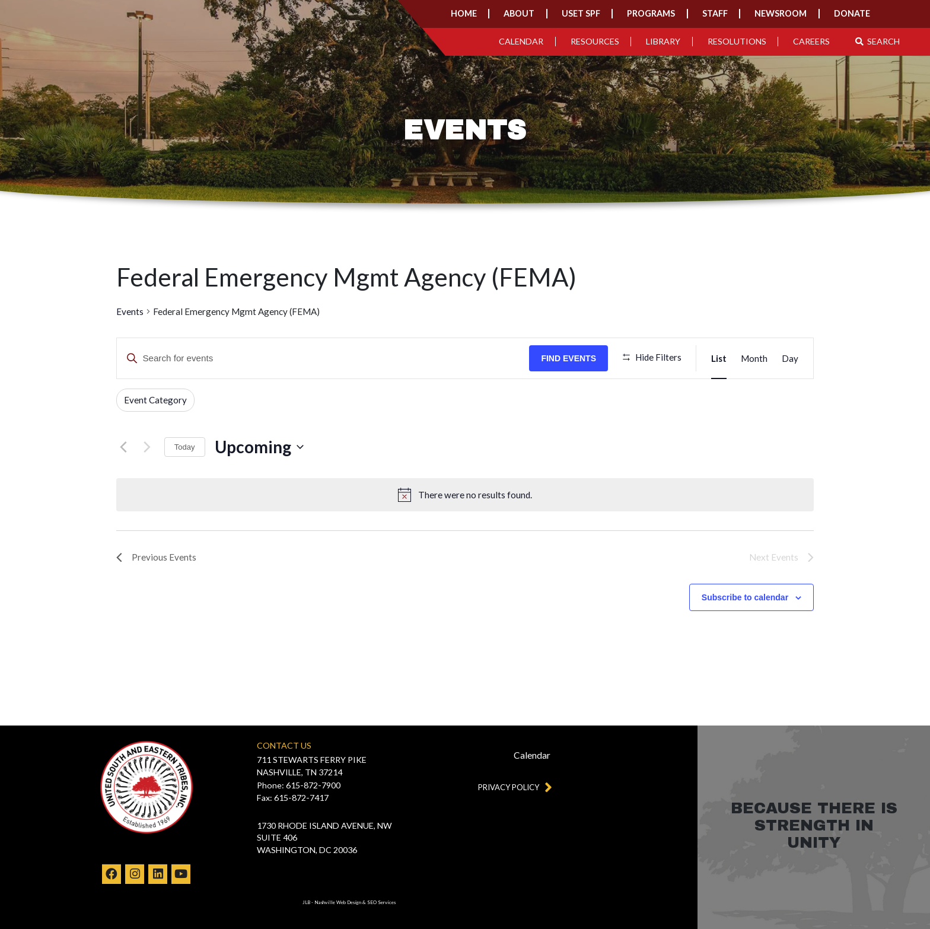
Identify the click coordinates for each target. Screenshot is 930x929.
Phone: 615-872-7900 (298, 785)
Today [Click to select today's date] (184, 447)
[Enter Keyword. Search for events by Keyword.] (323, 358)
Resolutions (737, 41)
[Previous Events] (123, 447)
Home (464, 13)
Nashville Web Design (337, 902)
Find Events (568, 358)
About (519, 13)
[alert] (475, 495)
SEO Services (381, 902)
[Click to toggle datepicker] (259, 447)
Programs (651, 13)
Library (663, 41)
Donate (852, 13)
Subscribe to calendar (745, 597)
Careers (811, 41)
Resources (595, 41)
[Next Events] (147, 447)
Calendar (521, 41)
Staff (715, 13)
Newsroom (780, 13)
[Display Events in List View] (719, 358)
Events (130, 311)
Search (877, 41)
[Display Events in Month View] (754, 358)
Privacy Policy (512, 787)
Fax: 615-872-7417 (293, 798)
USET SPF (581, 13)
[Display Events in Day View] (790, 358)
